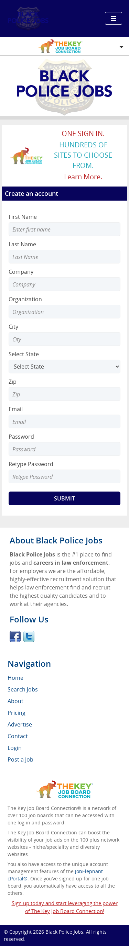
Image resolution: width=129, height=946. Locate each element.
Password (21, 436)
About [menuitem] (15, 701)
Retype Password (31, 464)
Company (21, 271)
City (13, 326)
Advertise (20, 724)
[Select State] (64, 366)
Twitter (28, 636)
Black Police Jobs (64, 931)
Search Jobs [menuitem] (23, 689)
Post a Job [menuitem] (20, 759)
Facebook (15, 636)
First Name (23, 217)
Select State (24, 354)
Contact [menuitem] (18, 736)
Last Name (22, 244)
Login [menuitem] (15, 748)
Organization (25, 299)
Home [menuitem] (15, 678)
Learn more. (83, 176)
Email (16, 409)
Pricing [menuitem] (16, 713)
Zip (13, 381)
